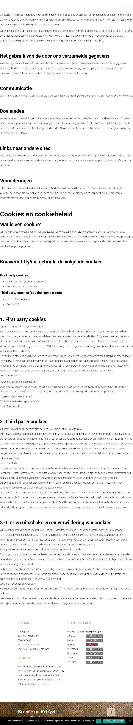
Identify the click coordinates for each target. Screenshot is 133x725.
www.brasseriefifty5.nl (28, 644)
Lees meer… (44, 684)
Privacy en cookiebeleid (113, 721)
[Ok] (129, 720)
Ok (99, 721)
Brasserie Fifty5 (36, 711)
